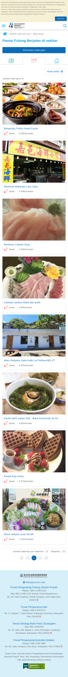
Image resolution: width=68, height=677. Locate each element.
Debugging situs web (35, 582)
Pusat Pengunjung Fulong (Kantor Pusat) (34, 587)
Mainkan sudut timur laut (20, 34)
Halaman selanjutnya (40, 557)
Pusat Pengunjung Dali (34, 607)
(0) (56, 60)
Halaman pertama (21, 557)
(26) (11, 60)
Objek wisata (38, 34)
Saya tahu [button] (60, 18)
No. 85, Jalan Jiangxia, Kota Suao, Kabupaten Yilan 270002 (32, 646)
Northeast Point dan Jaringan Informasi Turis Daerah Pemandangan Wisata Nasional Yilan (16, 25)
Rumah (4, 33)
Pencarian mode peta (34, 50)
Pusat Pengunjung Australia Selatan (34, 640)
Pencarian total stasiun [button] (64, 25)
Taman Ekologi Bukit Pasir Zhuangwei (34, 623)
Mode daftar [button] (53, 71)
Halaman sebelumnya (27, 557)
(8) (34, 60)
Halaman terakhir (46, 557)
